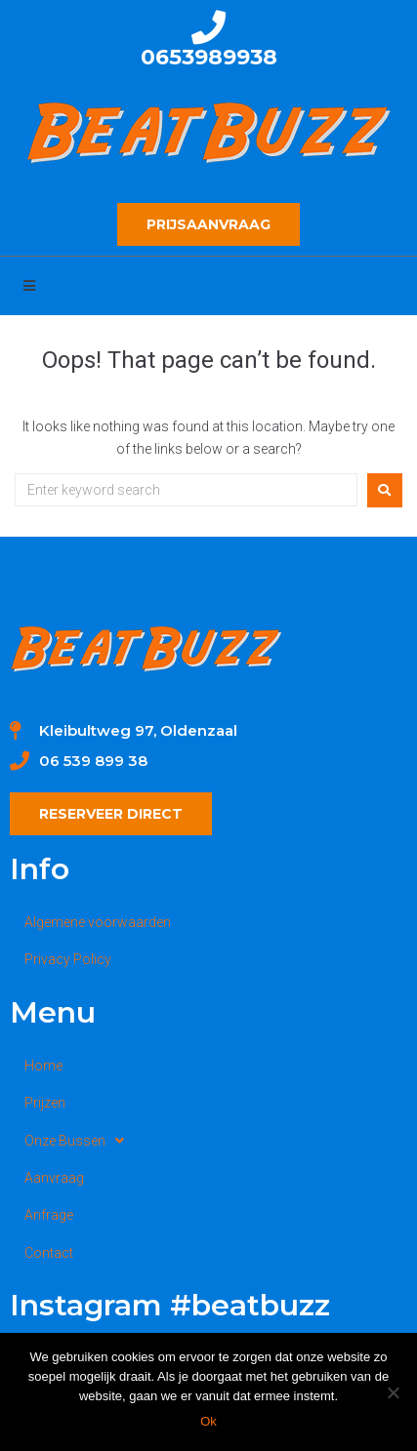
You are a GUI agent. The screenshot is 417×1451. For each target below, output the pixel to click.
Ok (208, 1421)
